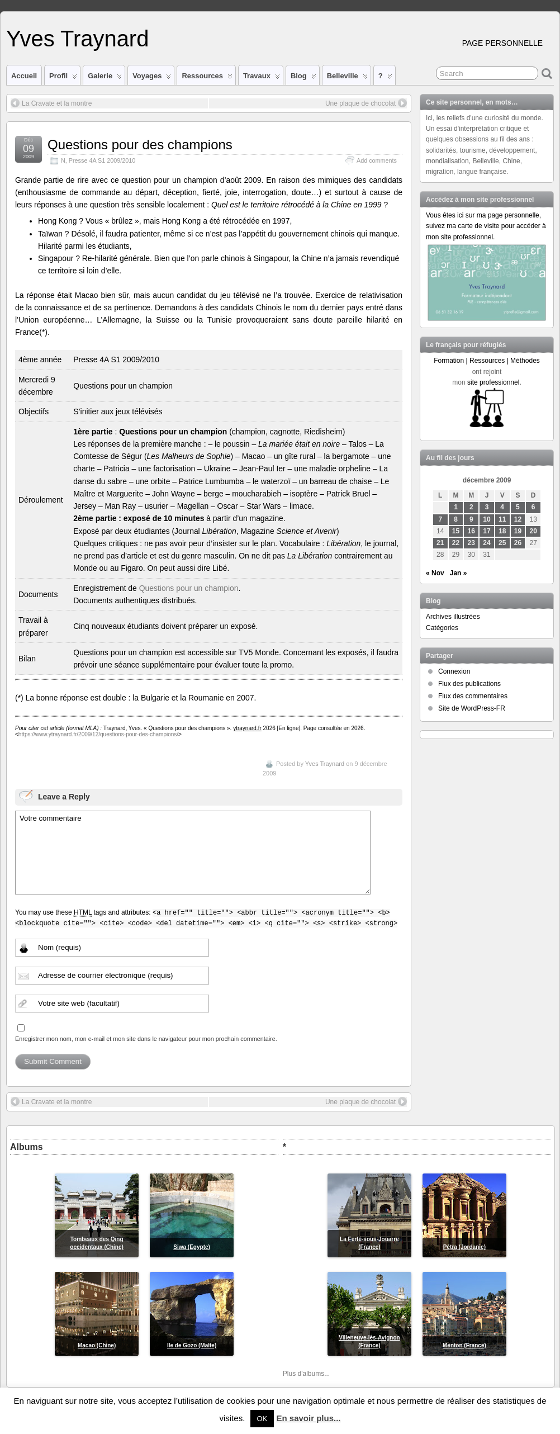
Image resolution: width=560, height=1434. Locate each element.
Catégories (442, 628)
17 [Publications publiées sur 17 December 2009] (486, 531)
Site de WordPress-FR (471, 708)
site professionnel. (494, 382)
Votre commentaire (193, 853)
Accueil (24, 76)
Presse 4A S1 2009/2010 (102, 160)
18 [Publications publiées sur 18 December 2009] (502, 531)
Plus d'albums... (306, 1374)
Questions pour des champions (140, 144)
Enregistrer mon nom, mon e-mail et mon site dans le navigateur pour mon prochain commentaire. (146, 1038)
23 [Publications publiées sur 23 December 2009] (471, 543)
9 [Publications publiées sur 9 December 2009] (471, 519)
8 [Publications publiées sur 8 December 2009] (456, 519)
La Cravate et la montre (51, 102)
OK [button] (262, 1418)
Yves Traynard (77, 38)
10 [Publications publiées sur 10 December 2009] (486, 519)
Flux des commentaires (472, 696)
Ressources (207, 78)
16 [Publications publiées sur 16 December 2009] (471, 531)
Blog (303, 78)
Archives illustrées (453, 617)
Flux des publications (469, 684)
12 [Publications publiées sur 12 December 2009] (517, 519)
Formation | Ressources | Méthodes (487, 361)
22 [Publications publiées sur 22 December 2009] (455, 543)
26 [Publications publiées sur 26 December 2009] (517, 543)
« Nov (435, 573)
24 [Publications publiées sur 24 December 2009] (486, 543)
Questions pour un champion (189, 588)
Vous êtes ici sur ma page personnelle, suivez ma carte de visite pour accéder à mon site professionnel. (486, 225)
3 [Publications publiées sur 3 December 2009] (487, 507)
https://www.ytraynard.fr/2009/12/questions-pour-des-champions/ (98, 734)
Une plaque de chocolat (366, 102)
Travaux (261, 78)
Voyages (151, 78)
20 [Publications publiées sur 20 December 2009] (533, 531)
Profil (63, 78)
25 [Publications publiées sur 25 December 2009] (502, 543)
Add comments (377, 160)
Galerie (105, 78)
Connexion (454, 671)
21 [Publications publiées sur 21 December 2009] (440, 543)
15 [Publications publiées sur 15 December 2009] (455, 531)
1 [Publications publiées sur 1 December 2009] (456, 507)
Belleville (347, 78)
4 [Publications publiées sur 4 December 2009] (502, 507)
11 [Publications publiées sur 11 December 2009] (502, 519)
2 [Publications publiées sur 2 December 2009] (471, 507)
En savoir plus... (308, 1418)
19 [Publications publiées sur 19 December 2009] (517, 531)
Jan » (458, 573)
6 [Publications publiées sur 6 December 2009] (533, 507)
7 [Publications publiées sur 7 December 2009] (440, 519)
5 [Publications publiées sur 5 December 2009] (518, 507)
